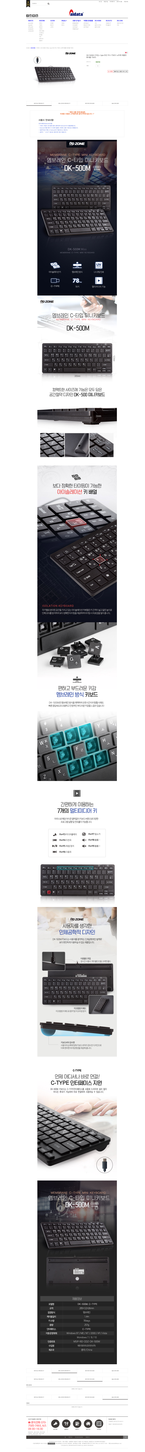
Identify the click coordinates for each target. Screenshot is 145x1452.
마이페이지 (112, 1)
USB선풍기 (75, 25)
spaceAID (30, 23)
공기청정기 (86, 23)
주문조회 (126, 1)
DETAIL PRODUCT (39, 103)
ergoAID (30, 25)
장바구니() (119, 1)
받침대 (40, 40)
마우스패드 (41, 31)
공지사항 (55, 1429)
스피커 (40, 29)
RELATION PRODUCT (64, 103)
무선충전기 (108, 25)
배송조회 (88, 1429)
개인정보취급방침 (79, 1437)
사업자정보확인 (51, 1443)
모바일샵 (99, 1425)
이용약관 (70, 1437)
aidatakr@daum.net (116, 1443)
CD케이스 (41, 32)
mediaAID (30, 29)
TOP (125, 1437)
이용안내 (87, 1437)
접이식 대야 (97, 27)
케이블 (40, 34)
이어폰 (51, 23)
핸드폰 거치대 (87, 25)
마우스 (40, 23)
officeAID (30, 27)
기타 (40, 36)
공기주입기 (86, 27)
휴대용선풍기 (75, 23)
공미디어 (41, 38)
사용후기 (77, 1429)
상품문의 (66, 1429)
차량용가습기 (75, 29)
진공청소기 (108, 23)
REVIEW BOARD (89, 103)
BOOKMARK (28, 3)
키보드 (40, 25)
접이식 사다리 (98, 25)
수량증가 (101, 66)
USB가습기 (75, 27)
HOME (28, 48)
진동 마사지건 (120, 23)
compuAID (31, 31)
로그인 (100, 1)
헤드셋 (40, 27)
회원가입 (106, 1)
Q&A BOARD (115, 103)
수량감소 (104, 66)
